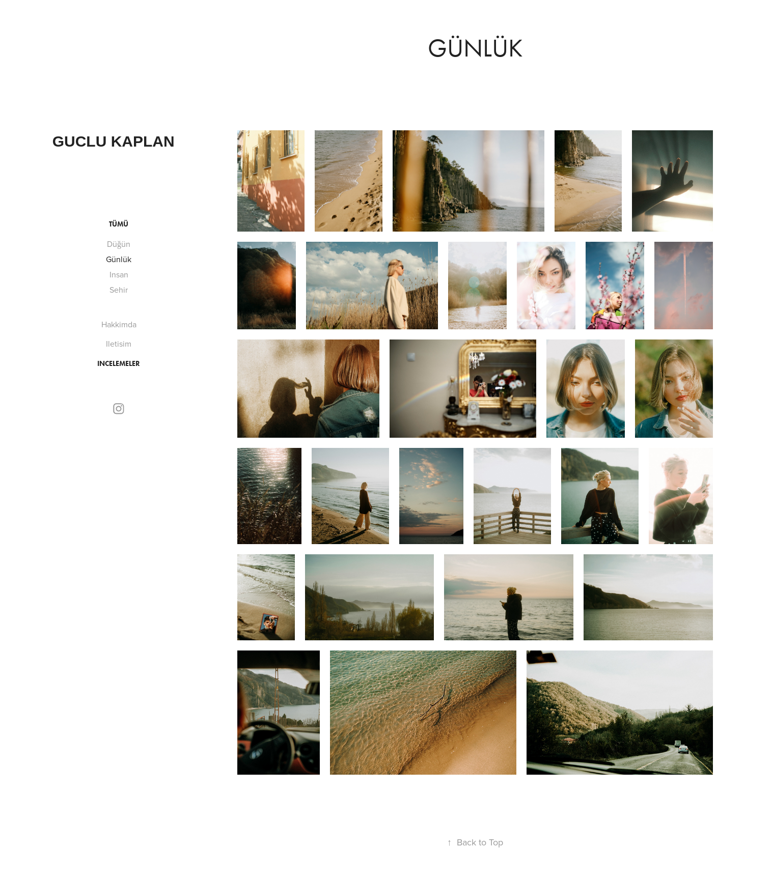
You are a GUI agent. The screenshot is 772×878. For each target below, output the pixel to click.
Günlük (118, 259)
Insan (118, 274)
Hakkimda (118, 324)
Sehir (118, 289)
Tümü (118, 224)
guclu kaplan (113, 141)
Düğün (118, 243)
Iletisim (118, 343)
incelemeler (118, 363)
